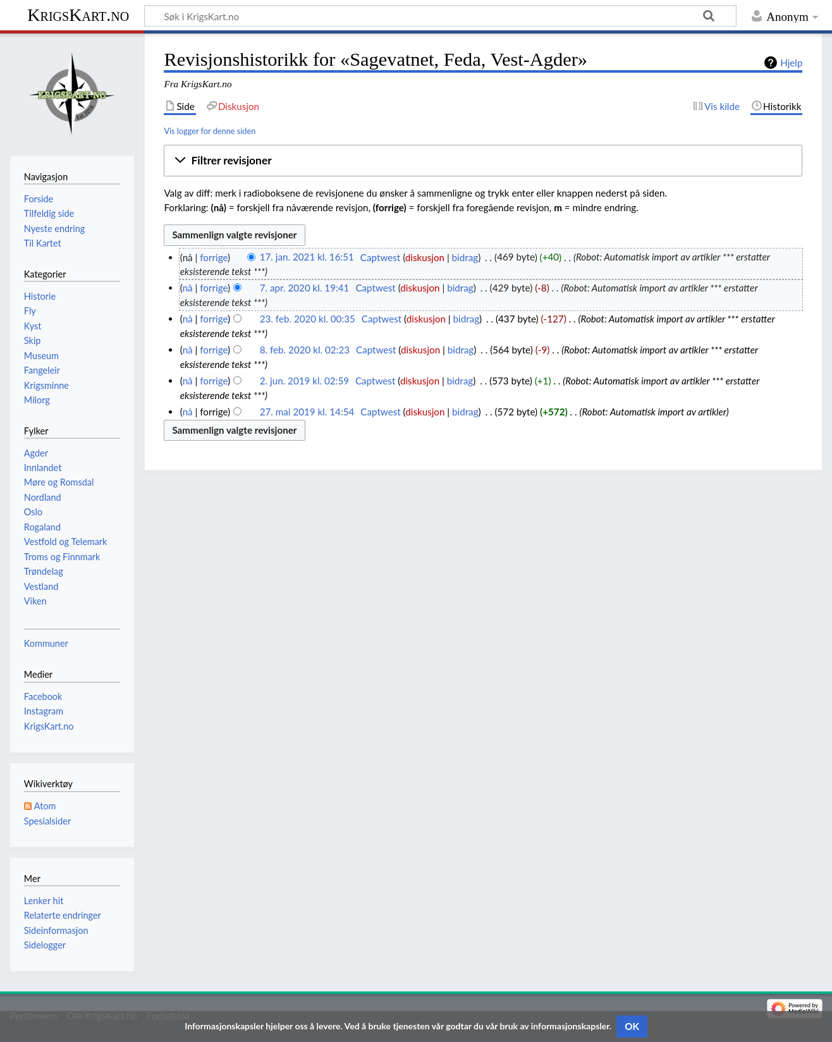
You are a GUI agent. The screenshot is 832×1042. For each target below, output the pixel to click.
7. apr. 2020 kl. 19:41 (305, 287)
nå (188, 287)
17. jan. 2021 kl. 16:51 (307, 257)
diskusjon (424, 257)
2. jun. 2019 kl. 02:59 (304, 380)
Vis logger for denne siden (209, 131)
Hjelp (791, 62)
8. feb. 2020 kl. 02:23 (305, 349)
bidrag (465, 257)
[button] (483, 160)
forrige (214, 257)
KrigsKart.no (78, 15)
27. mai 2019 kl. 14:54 (307, 411)
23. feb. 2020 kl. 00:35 (307, 318)
